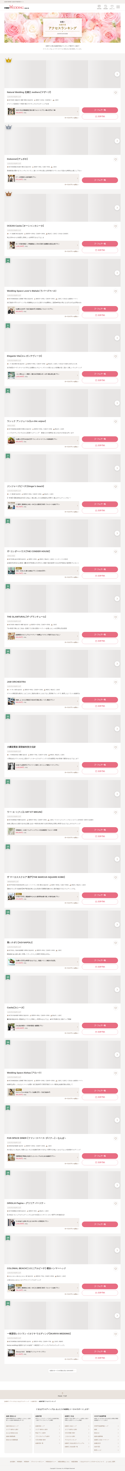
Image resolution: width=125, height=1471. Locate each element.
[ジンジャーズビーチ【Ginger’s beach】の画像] (62, 468)
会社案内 (12, 1461)
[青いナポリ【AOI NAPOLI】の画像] (62, 924)
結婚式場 (34, 1401)
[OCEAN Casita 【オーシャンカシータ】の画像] (62, 208)
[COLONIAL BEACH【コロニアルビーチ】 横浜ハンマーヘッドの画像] (62, 1250)
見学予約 (100, 116)
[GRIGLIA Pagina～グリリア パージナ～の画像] (62, 1185)
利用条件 (26, 1461)
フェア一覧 (100, 110)
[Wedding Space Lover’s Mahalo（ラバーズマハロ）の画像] (62, 273)
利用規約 (19, 1461)
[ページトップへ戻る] (62, 1394)
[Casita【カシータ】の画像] (62, 989)
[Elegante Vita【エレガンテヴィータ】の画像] (62, 338)
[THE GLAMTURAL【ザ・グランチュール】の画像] (62, 599)
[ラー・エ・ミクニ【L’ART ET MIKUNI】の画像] (62, 794)
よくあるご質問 (110, 1461)
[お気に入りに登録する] (115, 92)
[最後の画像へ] (117, 74)
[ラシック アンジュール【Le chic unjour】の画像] (62, 403)
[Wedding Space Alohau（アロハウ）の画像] (62, 1055)
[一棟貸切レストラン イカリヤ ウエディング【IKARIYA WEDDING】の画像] (62, 1316)
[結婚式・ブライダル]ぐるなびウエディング (16, 1401)
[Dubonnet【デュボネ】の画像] (62, 141)
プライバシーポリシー (37, 1461)
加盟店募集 (74, 1461)
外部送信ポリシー (51, 1461)
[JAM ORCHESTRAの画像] (62, 664)
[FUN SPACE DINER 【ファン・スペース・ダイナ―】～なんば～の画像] (62, 1120)
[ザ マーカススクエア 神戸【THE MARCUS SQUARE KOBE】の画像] (62, 859)
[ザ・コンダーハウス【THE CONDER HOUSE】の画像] (62, 533)
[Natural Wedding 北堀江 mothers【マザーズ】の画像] (62, 74)
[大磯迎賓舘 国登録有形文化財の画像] (62, 729)
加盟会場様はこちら (63, 1461)
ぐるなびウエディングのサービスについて (92, 1461)
